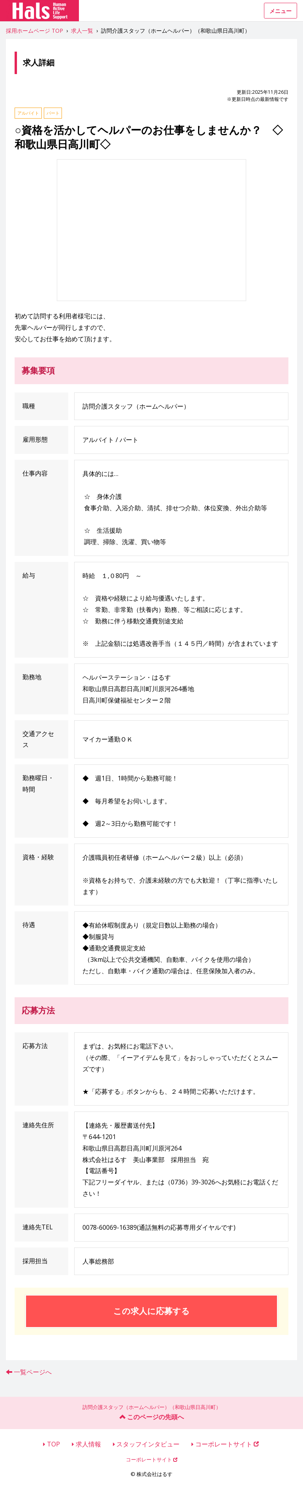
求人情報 (88, 1444)
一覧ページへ (33, 1372)
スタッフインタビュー (148, 1444)
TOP (53, 1444)
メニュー (280, 11)
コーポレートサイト (227, 1444)
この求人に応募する (151, 1310)
